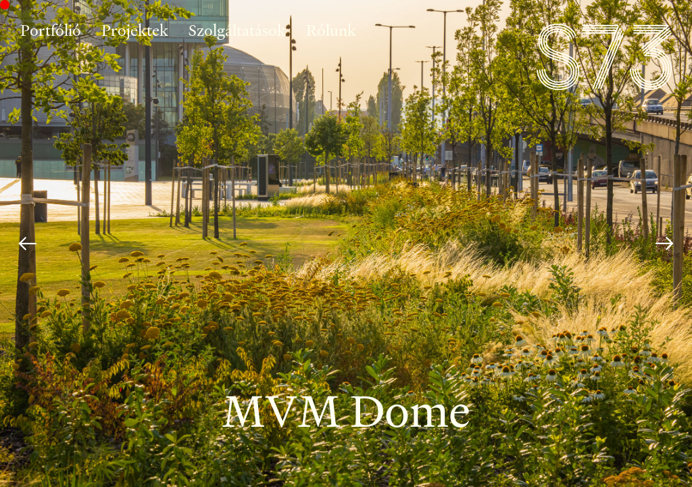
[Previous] (27, 243)
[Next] (664, 243)
